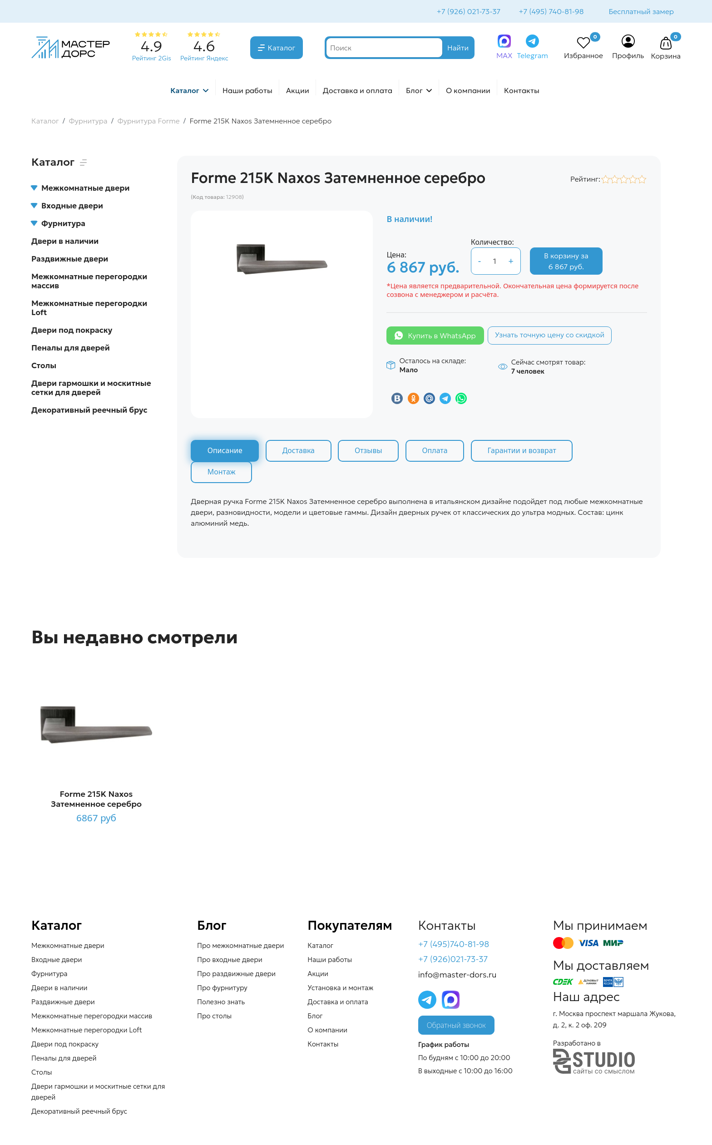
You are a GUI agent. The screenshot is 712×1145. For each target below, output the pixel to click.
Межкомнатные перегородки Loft (89, 308)
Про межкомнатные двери (240, 946)
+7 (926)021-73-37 (453, 960)
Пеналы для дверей (70, 349)
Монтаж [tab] (222, 473)
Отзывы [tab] (370, 452)
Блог (414, 91)
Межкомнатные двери (80, 189)
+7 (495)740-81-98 (454, 945)
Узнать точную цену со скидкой (550, 335)
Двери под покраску (71, 331)
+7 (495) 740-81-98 (550, 11)
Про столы (214, 1016)
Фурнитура (58, 224)
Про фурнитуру (222, 988)
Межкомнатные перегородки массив (89, 281)
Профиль (628, 56)
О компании (468, 91)
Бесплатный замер (640, 11)
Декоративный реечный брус (89, 411)
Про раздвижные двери (236, 974)
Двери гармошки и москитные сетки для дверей (91, 388)
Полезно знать (221, 1002)
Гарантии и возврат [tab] (524, 452)
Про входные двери (229, 960)
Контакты (521, 91)
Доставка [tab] (299, 452)
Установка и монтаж (340, 988)
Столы (43, 366)
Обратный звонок (456, 1026)
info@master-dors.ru (457, 976)
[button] (666, 44)
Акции (297, 91)
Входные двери (67, 207)
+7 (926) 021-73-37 (468, 11)
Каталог (282, 48)
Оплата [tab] (437, 452)
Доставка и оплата (357, 91)
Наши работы (247, 91)
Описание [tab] (225, 452)
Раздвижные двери (69, 260)
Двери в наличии (65, 242)
